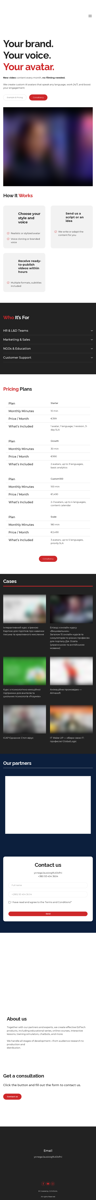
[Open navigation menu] (90, 16)
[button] (14, 97)
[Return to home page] (45, 16)
